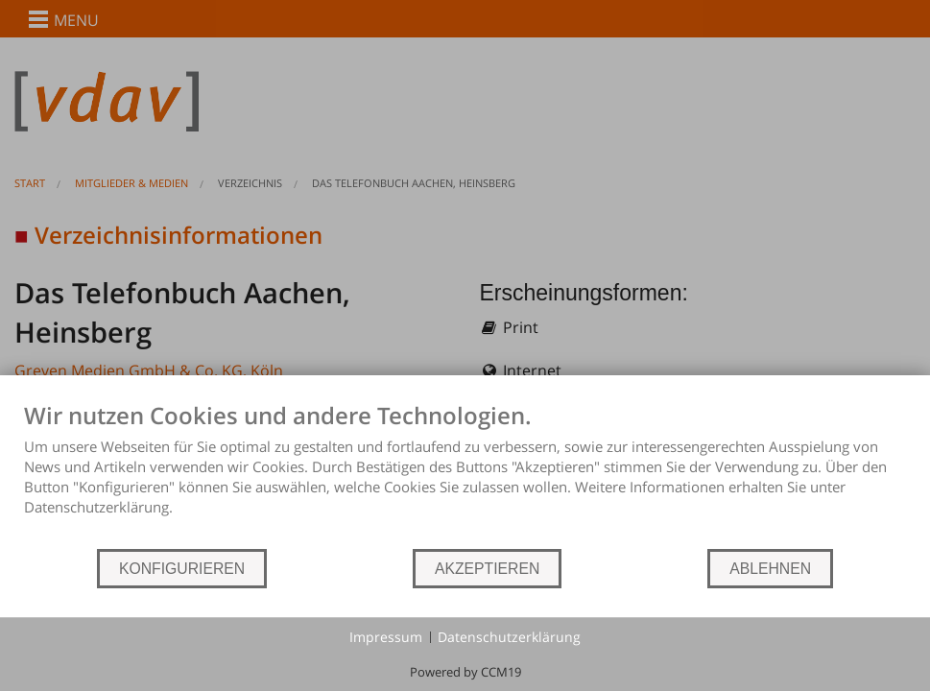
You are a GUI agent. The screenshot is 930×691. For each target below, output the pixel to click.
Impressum (385, 637)
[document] (465, 474)
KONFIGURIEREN (182, 568)
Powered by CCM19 (465, 671)
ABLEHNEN (770, 568)
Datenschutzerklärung (509, 637)
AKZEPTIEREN (487, 568)
